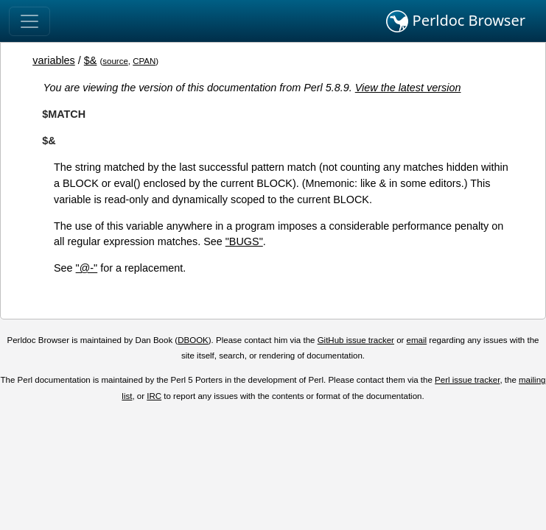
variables (53, 60)
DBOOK (193, 340)
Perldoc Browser (455, 21)
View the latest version (408, 87)
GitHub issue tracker (356, 340)
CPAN (144, 61)
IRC (154, 396)
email (417, 340)
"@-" (87, 268)
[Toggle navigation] (29, 21)
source (115, 61)
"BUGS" (244, 241)
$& (90, 60)
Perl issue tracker (467, 379)
